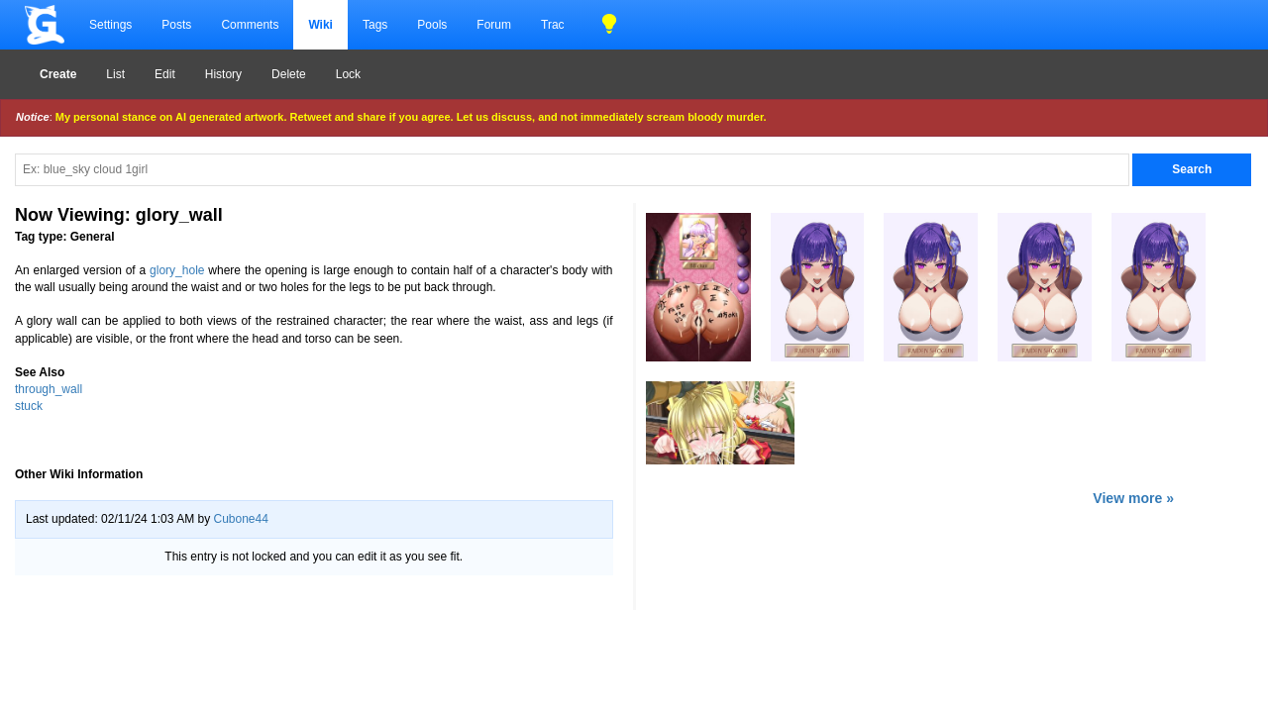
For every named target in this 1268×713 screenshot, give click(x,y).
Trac (553, 25)
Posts (176, 25)
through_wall (48, 389)
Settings (110, 25)
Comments (249, 25)
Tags (375, 25)
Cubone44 (240, 519)
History (223, 74)
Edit (165, 74)
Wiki (320, 25)
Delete (288, 74)
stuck (29, 406)
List (115, 74)
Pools (432, 25)
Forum (493, 25)
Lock (348, 74)
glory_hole (177, 270)
